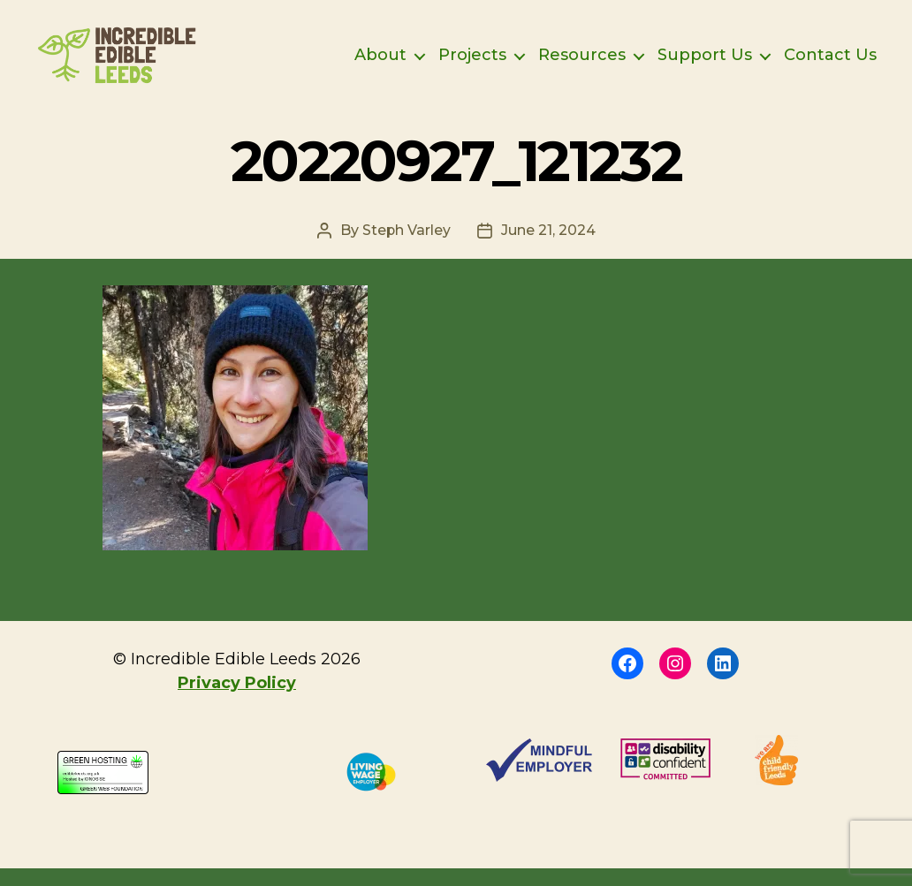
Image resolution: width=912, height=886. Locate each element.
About (380, 64)
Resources (582, 64)
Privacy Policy (237, 700)
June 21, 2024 (548, 247)
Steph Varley (406, 247)
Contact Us (830, 64)
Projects (472, 64)
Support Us (704, 64)
